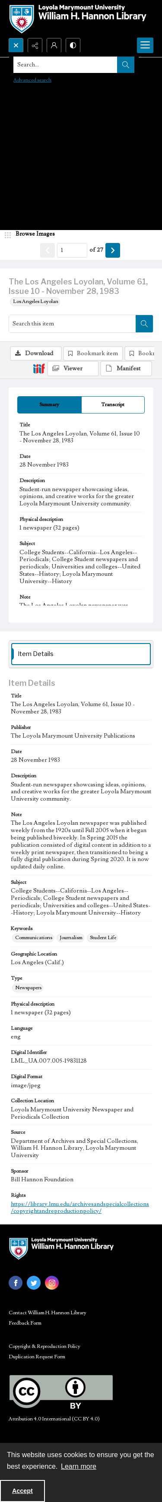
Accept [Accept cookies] (22, 1490)
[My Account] (54, 45)
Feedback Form (25, 1323)
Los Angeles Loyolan (35, 301)
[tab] (49, 405)
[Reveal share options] (35, 45)
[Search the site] (65, 65)
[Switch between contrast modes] (73, 45)
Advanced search (32, 80)
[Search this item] (72, 323)
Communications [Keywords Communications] (33, 937)
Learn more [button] (78, 1466)
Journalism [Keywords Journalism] (71, 937)
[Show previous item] (47, 250)
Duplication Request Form (37, 1357)
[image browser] (32, 234)
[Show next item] (112, 250)
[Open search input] (16, 45)
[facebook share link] (15, 1283)
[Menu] (145, 45)
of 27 (96, 249)
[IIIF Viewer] (73, 368)
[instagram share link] (52, 1283)
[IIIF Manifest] (126, 368)
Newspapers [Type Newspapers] (28, 988)
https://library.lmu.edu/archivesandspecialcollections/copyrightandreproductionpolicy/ (80, 1207)
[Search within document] (144, 323)
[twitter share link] (34, 1283)
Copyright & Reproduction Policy (44, 1346)
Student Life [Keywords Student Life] (103, 937)
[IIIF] (39, 368)
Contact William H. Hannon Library (47, 1313)
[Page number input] (72, 250)
